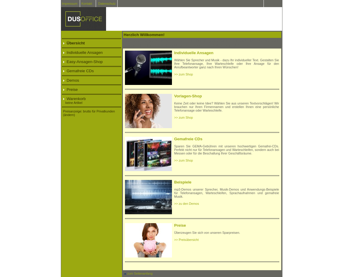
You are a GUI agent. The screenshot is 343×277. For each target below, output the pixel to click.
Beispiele (183, 182)
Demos (71, 80)
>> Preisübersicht (186, 239)
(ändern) (69, 115)
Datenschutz (107, 3)
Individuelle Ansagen (83, 52)
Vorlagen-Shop (188, 96)
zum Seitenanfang (138, 273)
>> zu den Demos (186, 203)
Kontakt (87, 3)
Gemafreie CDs (78, 71)
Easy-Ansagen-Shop (83, 61)
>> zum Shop (183, 74)
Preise (70, 89)
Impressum (69, 3)
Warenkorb (74, 98)
